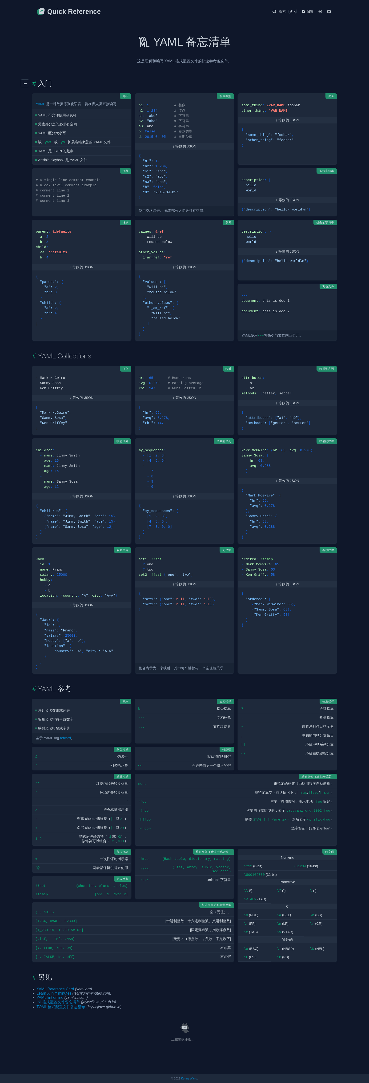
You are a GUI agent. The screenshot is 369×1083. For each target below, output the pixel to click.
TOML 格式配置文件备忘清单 (60, 1007)
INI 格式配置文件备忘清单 (58, 1002)
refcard (65, 738)
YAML (40, 104)
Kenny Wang (189, 1078)
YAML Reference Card (55, 989)
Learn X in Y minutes (53, 993)
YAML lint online (49, 998)
